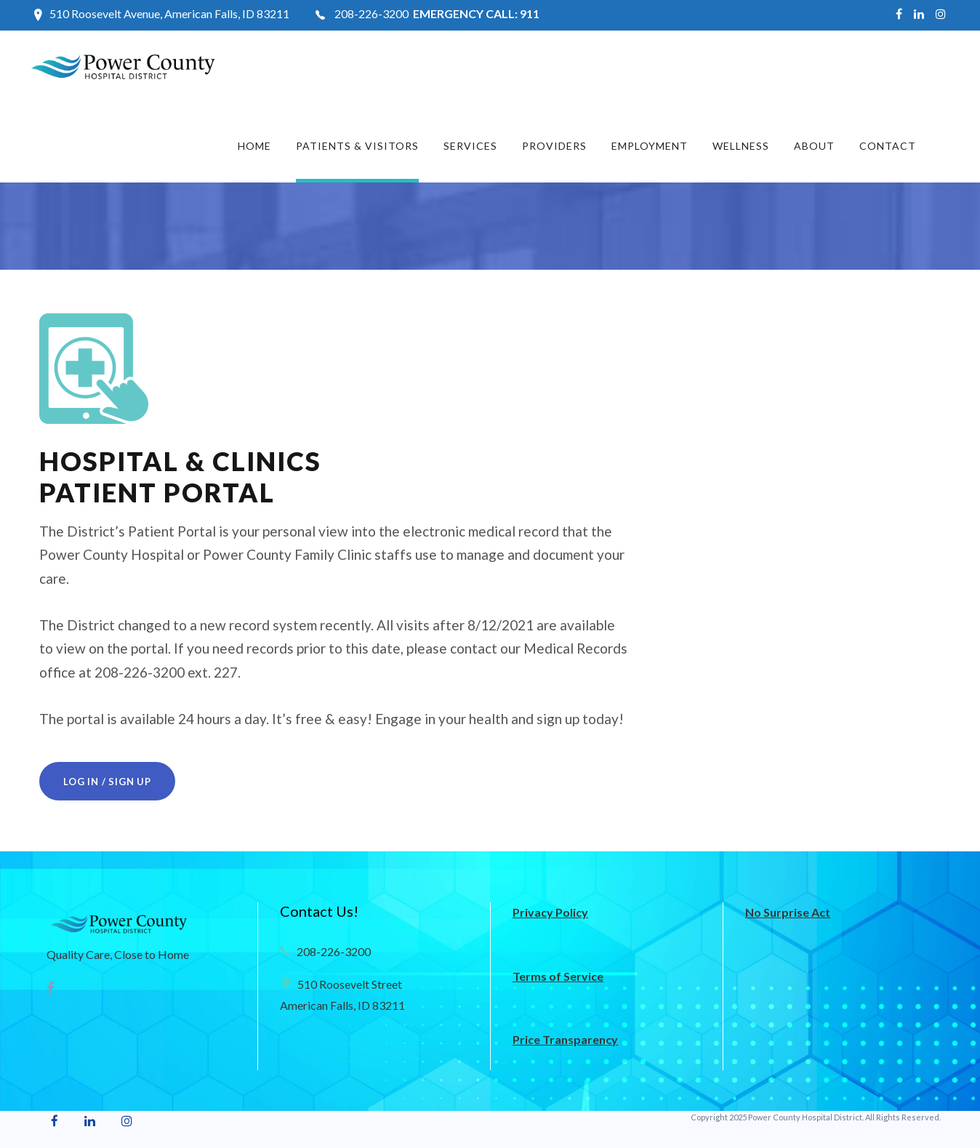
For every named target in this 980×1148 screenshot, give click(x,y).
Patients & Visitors (357, 146)
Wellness (740, 146)
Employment (649, 146)
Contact (887, 146)
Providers (554, 146)
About (814, 146)
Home (254, 146)
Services (470, 146)
